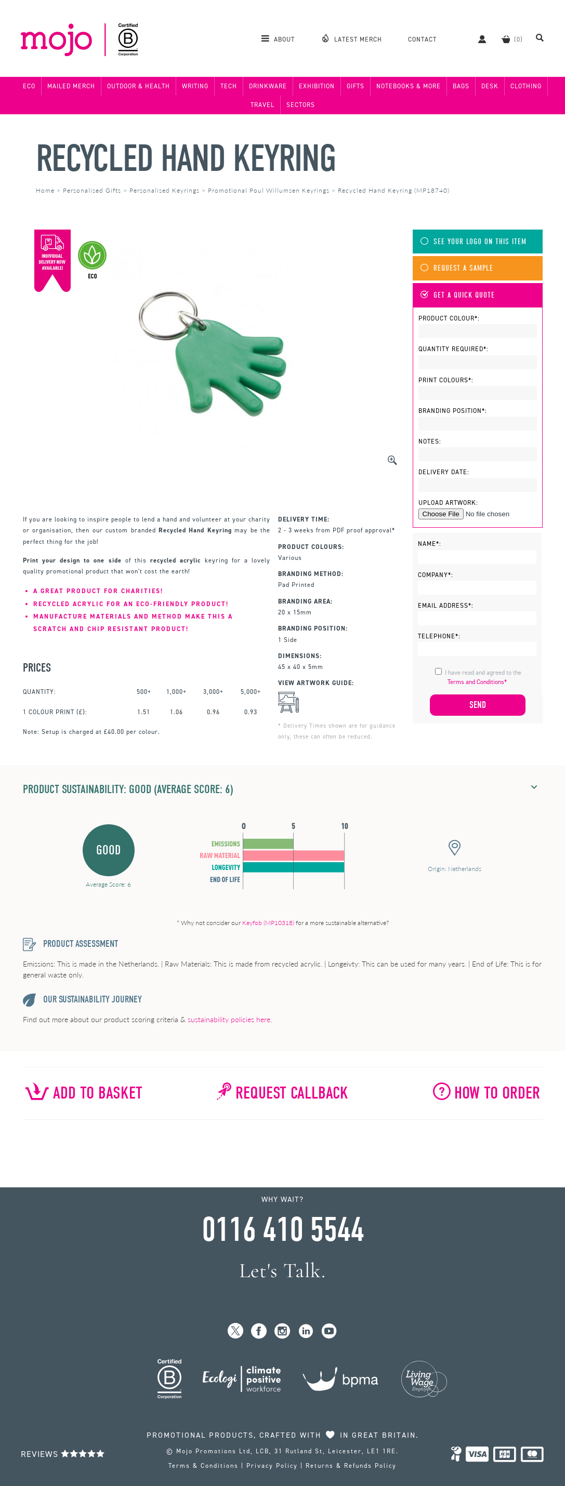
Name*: (429, 544)
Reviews (63, 1454)
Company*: (435, 575)
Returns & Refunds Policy (351, 1466)
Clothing (526, 86)
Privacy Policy (272, 1466)
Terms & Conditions (203, 1466)
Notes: (429, 441)
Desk (489, 86)
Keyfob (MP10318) (268, 923)
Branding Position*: (452, 411)
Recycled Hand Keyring (186, 159)
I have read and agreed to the (483, 677)
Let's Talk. (282, 1270)
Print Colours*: (446, 380)
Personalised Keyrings (164, 190)
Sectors (300, 105)
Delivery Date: (443, 472)
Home (45, 190)
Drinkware (268, 86)
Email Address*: (446, 605)
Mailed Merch (71, 86)
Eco (29, 86)
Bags (461, 86)
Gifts (355, 86)
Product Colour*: (449, 318)
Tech (228, 86)
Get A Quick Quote (458, 295)
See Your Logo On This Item (474, 241)
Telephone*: (439, 636)
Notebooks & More (408, 86)
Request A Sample (457, 268)
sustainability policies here (229, 1019)
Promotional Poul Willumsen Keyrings (269, 190)
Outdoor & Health (138, 86)
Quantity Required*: (453, 349)
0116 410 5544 (283, 1230)
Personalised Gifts (92, 190)
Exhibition (317, 86)
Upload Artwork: (448, 503)
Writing (195, 86)
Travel (262, 105)
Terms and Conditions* (477, 682)
